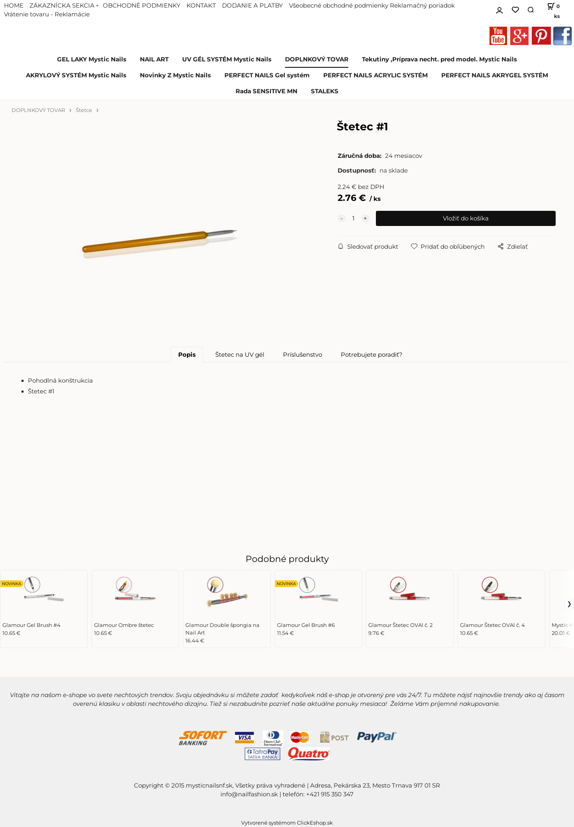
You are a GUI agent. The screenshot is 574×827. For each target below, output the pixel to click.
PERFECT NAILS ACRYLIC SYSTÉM (375, 75)
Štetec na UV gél (239, 354)
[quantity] (354, 218)
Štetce (84, 110)
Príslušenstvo (302, 354)
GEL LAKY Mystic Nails (91, 59)
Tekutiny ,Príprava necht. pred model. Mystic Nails (439, 59)
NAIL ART (154, 59)
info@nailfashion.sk (249, 794)
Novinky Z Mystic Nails (175, 75)
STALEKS (324, 91)
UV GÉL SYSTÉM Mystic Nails (226, 59)
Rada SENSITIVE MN (266, 91)
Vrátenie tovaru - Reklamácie (47, 14)
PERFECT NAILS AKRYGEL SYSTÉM (494, 75)
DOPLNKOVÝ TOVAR (316, 59)
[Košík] (550, 10)
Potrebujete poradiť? (372, 354)
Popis (187, 354)
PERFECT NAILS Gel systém (267, 75)
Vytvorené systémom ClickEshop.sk (287, 823)
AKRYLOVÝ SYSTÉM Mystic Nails (76, 75)
